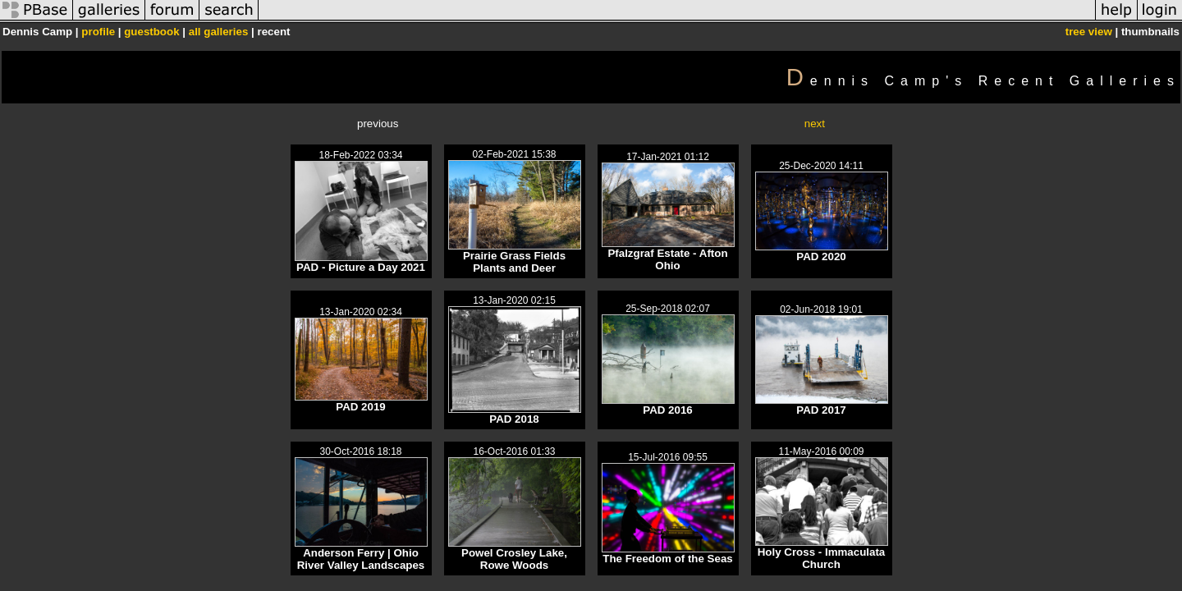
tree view (1088, 31)
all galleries (219, 31)
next (814, 123)
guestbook (151, 31)
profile (98, 31)
